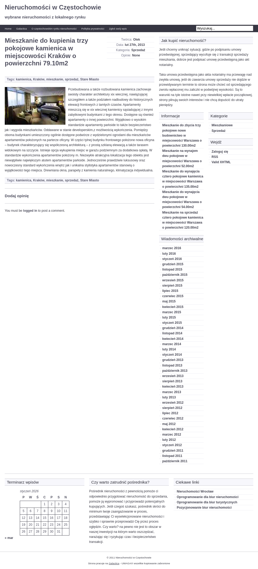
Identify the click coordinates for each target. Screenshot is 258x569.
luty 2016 (169, 253)
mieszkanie (54, 79)
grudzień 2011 (172, 450)
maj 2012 (169, 424)
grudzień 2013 (172, 360)
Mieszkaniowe (222, 125)
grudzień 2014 (172, 328)
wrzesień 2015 (173, 280)
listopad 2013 (172, 365)
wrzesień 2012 (173, 402)
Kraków (38, 79)
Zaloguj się (220, 151)
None (136, 55)
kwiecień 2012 (172, 429)
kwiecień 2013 (172, 386)
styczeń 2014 (172, 354)
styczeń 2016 (172, 259)
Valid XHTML (221, 162)
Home (8, 28)
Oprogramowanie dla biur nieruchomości (207, 497)
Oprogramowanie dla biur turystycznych (207, 502)
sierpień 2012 (172, 408)
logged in (30, 211)
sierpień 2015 (172, 285)
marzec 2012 (171, 434)
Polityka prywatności (92, 28)
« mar (9, 538)
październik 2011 (174, 461)
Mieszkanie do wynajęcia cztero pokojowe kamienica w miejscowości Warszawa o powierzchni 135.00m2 (182, 179)
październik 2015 (174, 275)
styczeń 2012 (172, 445)
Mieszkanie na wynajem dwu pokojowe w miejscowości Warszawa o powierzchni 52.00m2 (182, 158)
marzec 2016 (171, 248)
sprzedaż (71, 79)
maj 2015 (169, 301)
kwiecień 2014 (172, 339)
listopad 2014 (172, 333)
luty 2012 (169, 440)
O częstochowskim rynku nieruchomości (54, 28)
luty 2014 (169, 349)
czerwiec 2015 (172, 296)
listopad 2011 (172, 456)
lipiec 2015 (170, 291)
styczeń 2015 (172, 323)
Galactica (21, 28)
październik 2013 (174, 371)
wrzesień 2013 (173, 376)
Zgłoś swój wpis (118, 28)
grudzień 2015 (172, 264)
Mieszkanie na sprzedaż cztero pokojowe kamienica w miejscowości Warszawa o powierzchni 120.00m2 (182, 220)
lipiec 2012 (170, 413)
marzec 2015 (171, 312)
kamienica (23, 79)
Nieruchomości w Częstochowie (53, 7)
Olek (136, 39)
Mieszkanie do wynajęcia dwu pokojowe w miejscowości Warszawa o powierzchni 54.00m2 (182, 199)
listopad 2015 (172, 269)
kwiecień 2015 (172, 307)
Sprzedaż (138, 50)
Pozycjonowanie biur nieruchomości (204, 507)
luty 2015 (169, 317)
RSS (215, 157)
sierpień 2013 (172, 381)
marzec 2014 (171, 344)
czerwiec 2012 (172, 418)
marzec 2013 (171, 392)
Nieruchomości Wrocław (195, 491)
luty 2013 (169, 397)
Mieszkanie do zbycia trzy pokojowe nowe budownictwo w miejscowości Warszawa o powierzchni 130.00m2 (182, 135)
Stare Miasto (89, 79)
